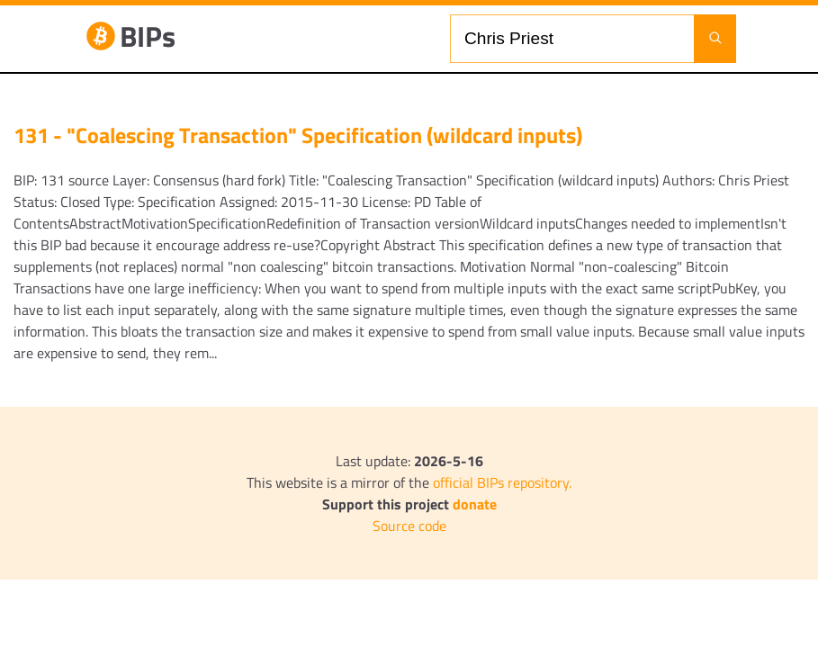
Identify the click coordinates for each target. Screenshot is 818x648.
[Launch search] (715, 38)
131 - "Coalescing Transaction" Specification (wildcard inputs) (297, 135)
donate (475, 504)
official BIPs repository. (502, 482)
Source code (409, 525)
